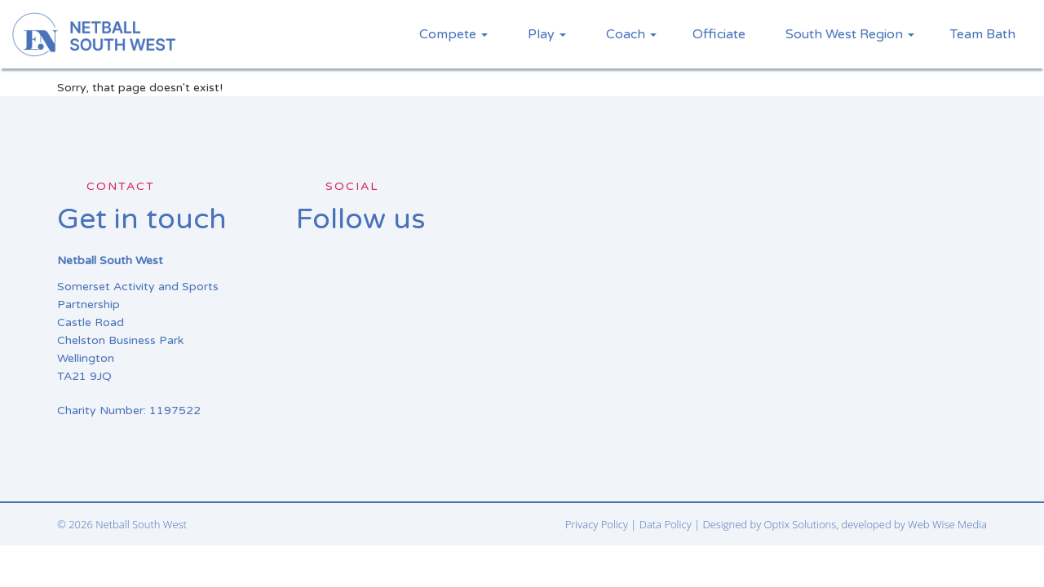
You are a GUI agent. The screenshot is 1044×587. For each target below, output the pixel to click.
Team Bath (982, 34)
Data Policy (665, 524)
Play (547, 34)
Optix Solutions (800, 524)
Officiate (718, 34)
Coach (631, 34)
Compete (453, 34)
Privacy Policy (596, 524)
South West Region (849, 34)
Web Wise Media (947, 524)
